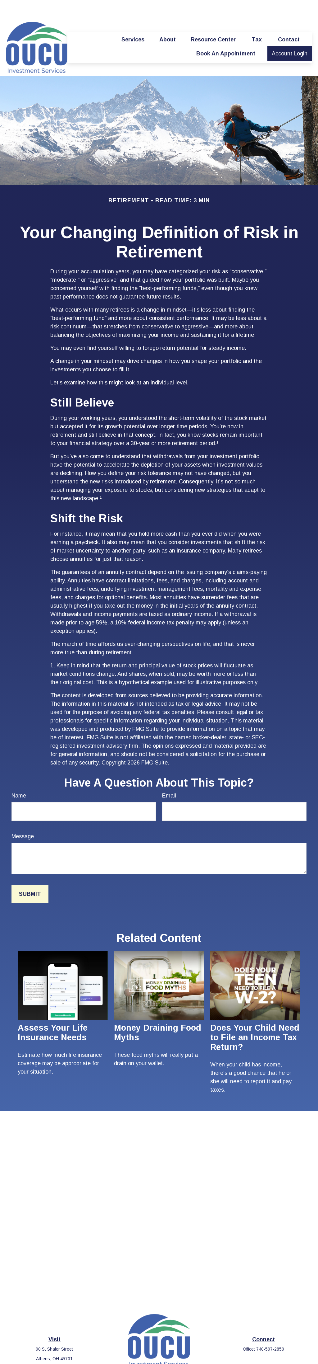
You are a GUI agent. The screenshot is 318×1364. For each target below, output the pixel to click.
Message (22, 818)
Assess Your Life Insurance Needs (53, 1013)
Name (18, 777)
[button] (133, 21)
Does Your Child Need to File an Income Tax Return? (254, 1018)
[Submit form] (29, 875)
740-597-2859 (270, 1330)
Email (169, 777)
